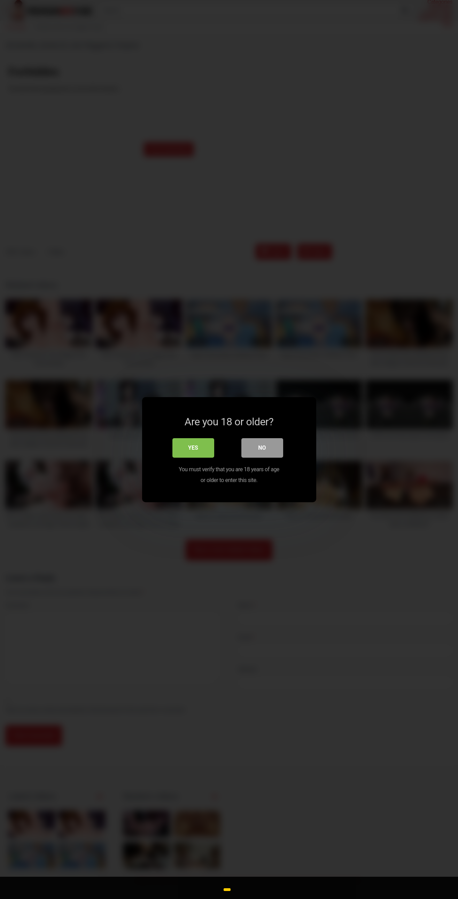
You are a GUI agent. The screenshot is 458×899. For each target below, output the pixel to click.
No (262, 447)
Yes (193, 447)
